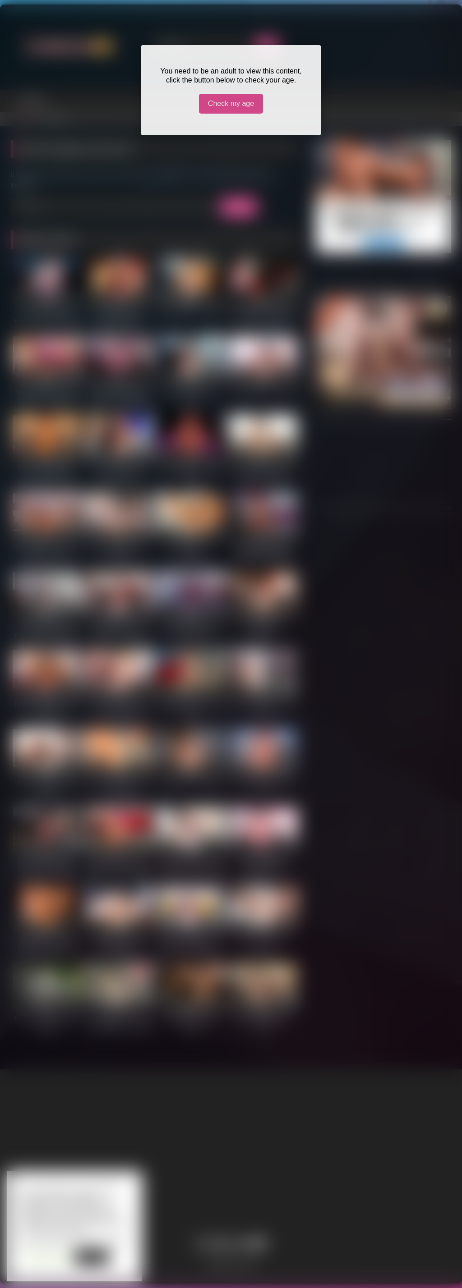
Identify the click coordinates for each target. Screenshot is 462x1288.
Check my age (231, 103)
